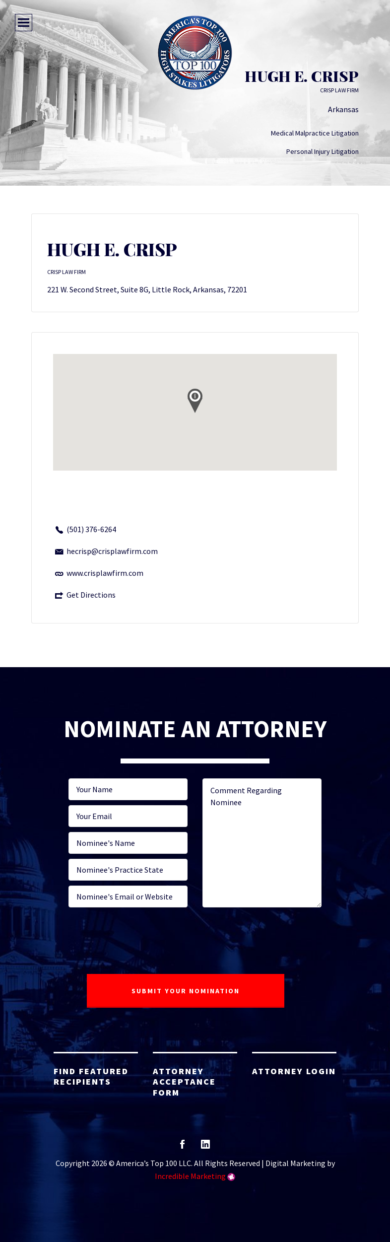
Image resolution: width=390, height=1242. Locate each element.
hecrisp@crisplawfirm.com (112, 551)
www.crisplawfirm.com (104, 573)
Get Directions (91, 595)
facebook (182, 1147)
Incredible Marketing (190, 1176)
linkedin (205, 1147)
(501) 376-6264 (91, 529)
